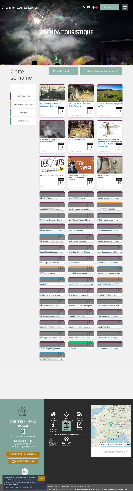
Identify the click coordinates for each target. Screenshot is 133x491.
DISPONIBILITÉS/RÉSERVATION (23, 454)
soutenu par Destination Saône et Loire (114, 489)
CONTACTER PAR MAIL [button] (23, 461)
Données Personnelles (61, 486)
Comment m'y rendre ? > (115, 452)
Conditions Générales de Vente (80, 486)
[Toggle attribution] (128, 444)
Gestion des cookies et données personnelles (18, 487)
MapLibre (123, 444)
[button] (52, 102)
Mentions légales (47, 486)
